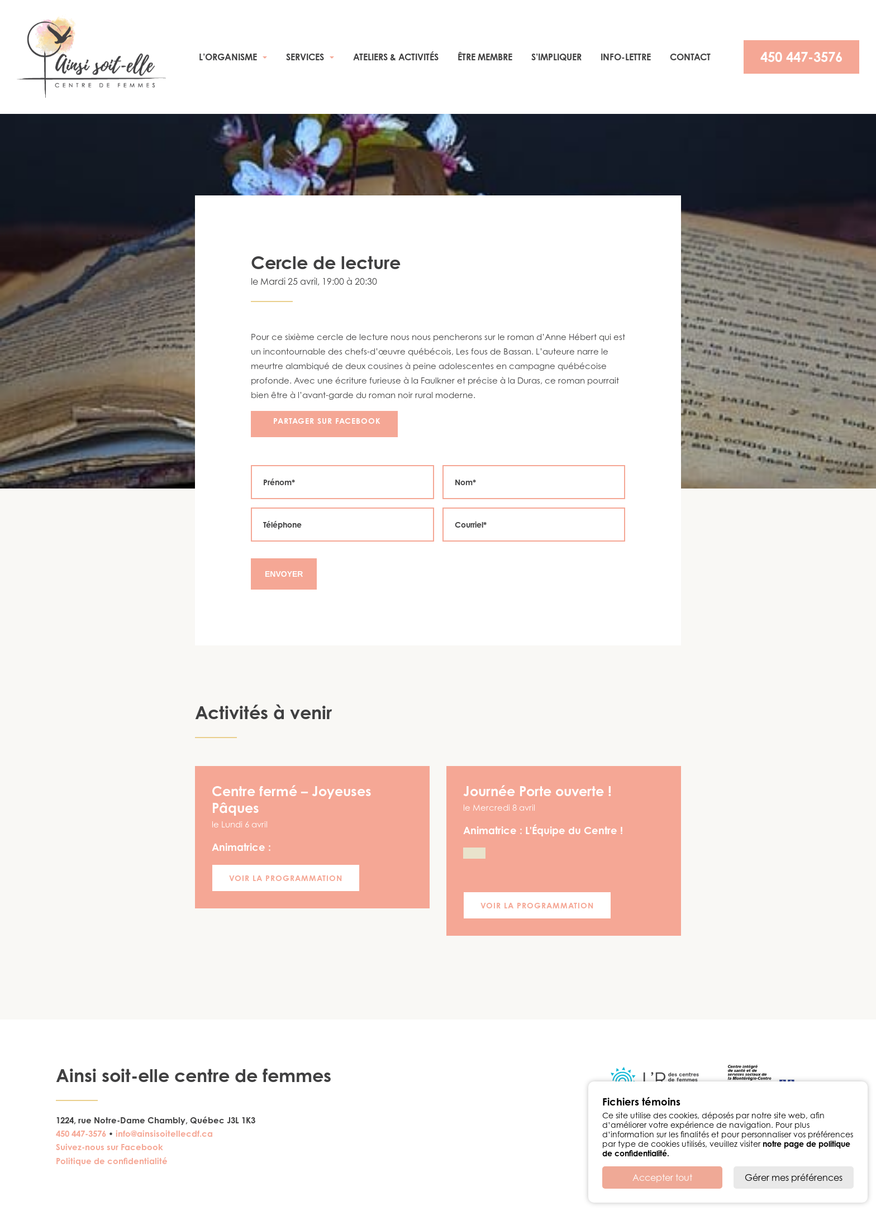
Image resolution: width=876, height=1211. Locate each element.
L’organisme (228, 57)
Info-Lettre (626, 57)
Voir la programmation (285, 878)
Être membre (485, 57)
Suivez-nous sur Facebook (109, 1147)
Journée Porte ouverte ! (537, 791)
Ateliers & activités (396, 57)
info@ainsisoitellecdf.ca (164, 1133)
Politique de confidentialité (112, 1161)
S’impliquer (556, 57)
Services (305, 57)
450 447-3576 (801, 57)
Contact (690, 57)
